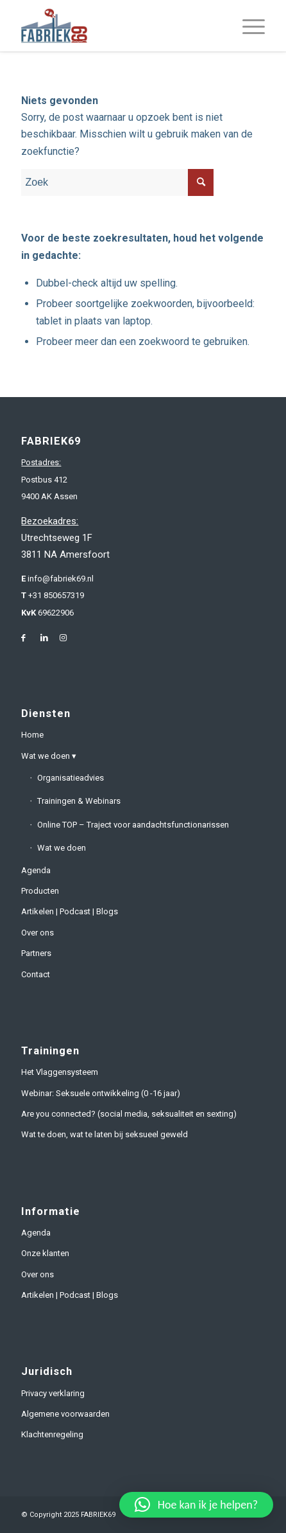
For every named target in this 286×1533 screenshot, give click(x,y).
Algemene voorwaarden (65, 1414)
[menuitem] (247, 25)
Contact (35, 974)
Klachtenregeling (52, 1434)
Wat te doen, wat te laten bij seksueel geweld (104, 1134)
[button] (196, 1505)
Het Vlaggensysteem (59, 1072)
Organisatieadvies (70, 778)
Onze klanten (45, 1253)
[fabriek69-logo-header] (118, 25)
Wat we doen (45, 756)
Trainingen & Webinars (79, 801)
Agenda (36, 870)
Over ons (37, 932)
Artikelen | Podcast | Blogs (69, 911)
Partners (36, 953)
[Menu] (247, 25)
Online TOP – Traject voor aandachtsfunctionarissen (133, 824)
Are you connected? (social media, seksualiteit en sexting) (129, 1114)
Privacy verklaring (53, 1393)
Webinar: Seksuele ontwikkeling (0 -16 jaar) (100, 1093)
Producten (40, 891)
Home (32, 735)
